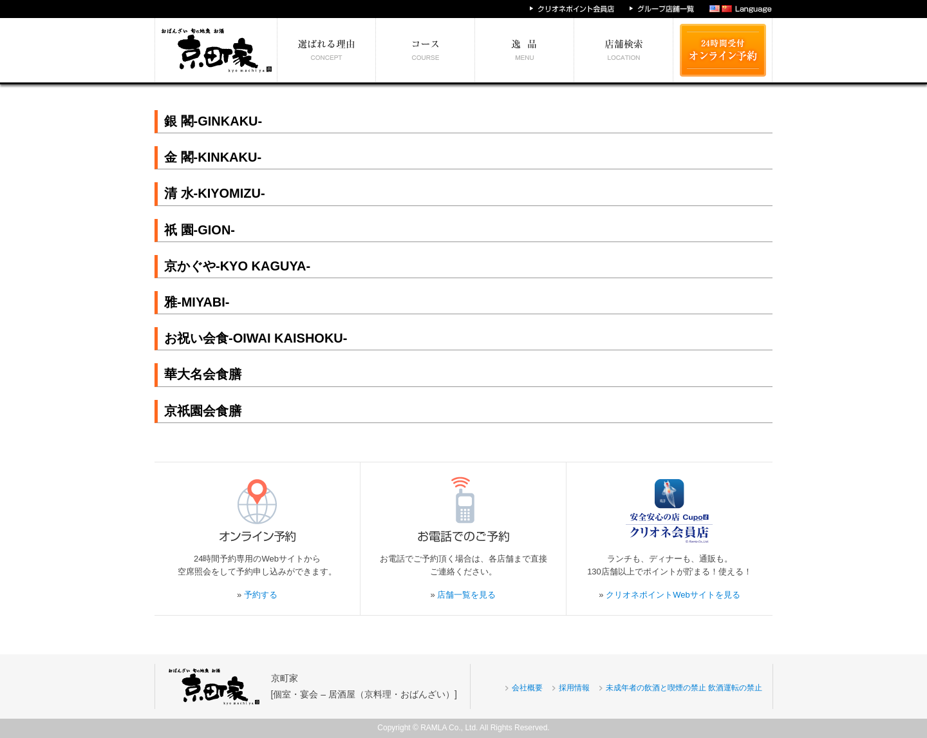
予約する (260, 595)
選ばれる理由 (326, 50)
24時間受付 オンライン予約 (722, 50)
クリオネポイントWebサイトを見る (673, 595)
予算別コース (425, 50)
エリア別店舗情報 (623, 50)
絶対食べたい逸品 (524, 50)
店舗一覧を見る (466, 595)
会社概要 (527, 687)
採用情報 (574, 687)
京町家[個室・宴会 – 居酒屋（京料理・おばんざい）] (364, 686)
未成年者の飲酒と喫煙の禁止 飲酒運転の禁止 (684, 687)
